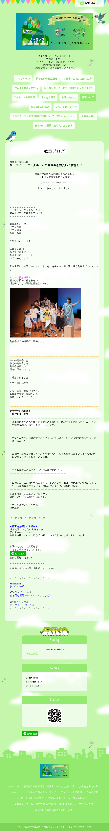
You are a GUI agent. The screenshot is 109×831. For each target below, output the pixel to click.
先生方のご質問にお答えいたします (54, 125)
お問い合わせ (89, 3)
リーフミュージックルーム (24, 605)
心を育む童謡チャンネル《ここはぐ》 (31, 595)
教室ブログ (88, 97)
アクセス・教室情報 (24, 97)
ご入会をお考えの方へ (26, 88)
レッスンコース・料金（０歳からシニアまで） (68, 88)
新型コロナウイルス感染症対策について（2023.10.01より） (43, 116)
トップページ (23, 78)
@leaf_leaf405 (17, 586)
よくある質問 (48, 97)
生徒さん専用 (88, 116)
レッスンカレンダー (66, 107)
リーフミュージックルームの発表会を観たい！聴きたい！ (47, 165)
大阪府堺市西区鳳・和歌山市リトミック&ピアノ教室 (48, 827)
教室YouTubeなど (40, 107)
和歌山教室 (32, 653)
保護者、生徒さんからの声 (78, 78)
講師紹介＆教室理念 (46, 78)
